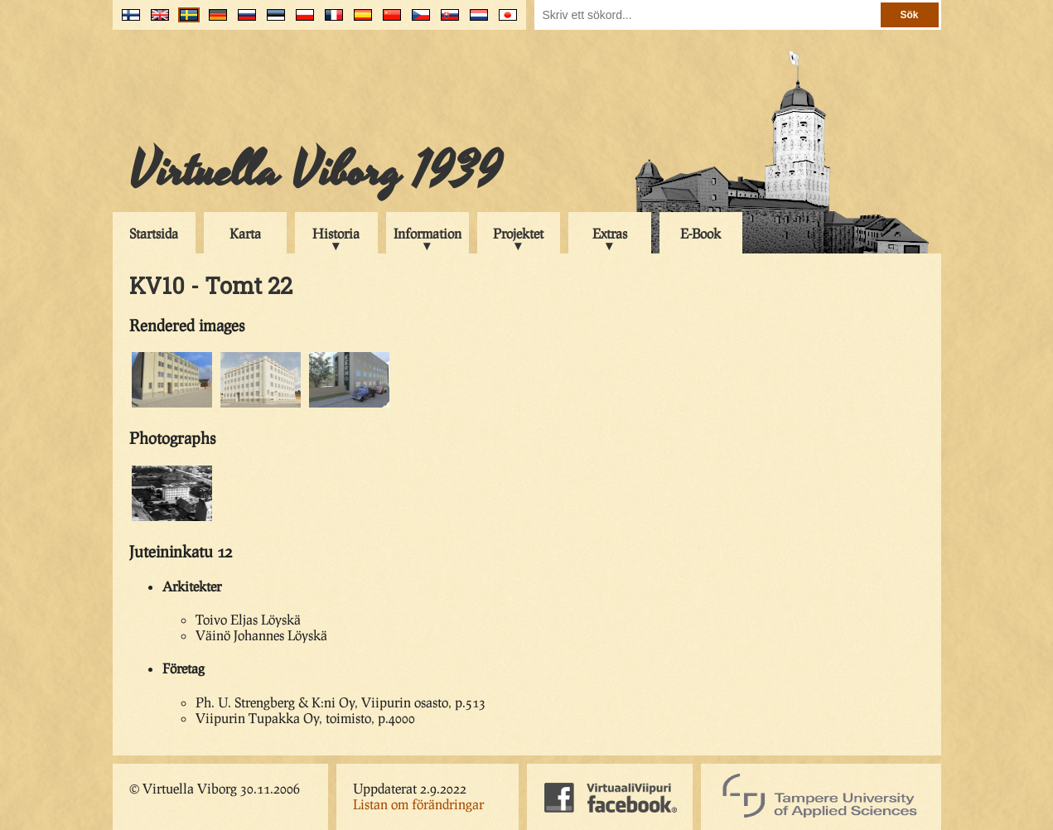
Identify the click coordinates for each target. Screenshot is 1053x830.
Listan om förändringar (418, 804)
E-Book (700, 233)
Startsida (153, 233)
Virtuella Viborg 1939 (315, 171)
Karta (245, 233)
